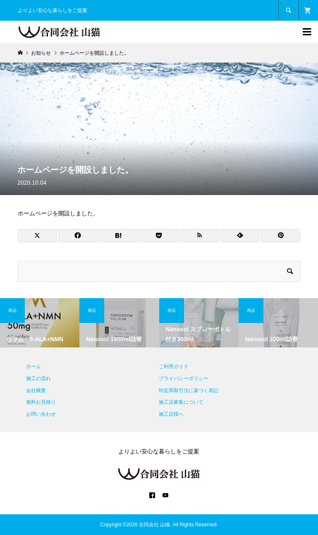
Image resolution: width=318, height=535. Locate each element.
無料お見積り (41, 402)
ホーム (33, 366)
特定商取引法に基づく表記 (188, 390)
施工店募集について (181, 402)
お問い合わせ (41, 414)
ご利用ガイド (174, 366)
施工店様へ (171, 414)
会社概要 (36, 390)
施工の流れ (38, 378)
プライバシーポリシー (183, 378)
